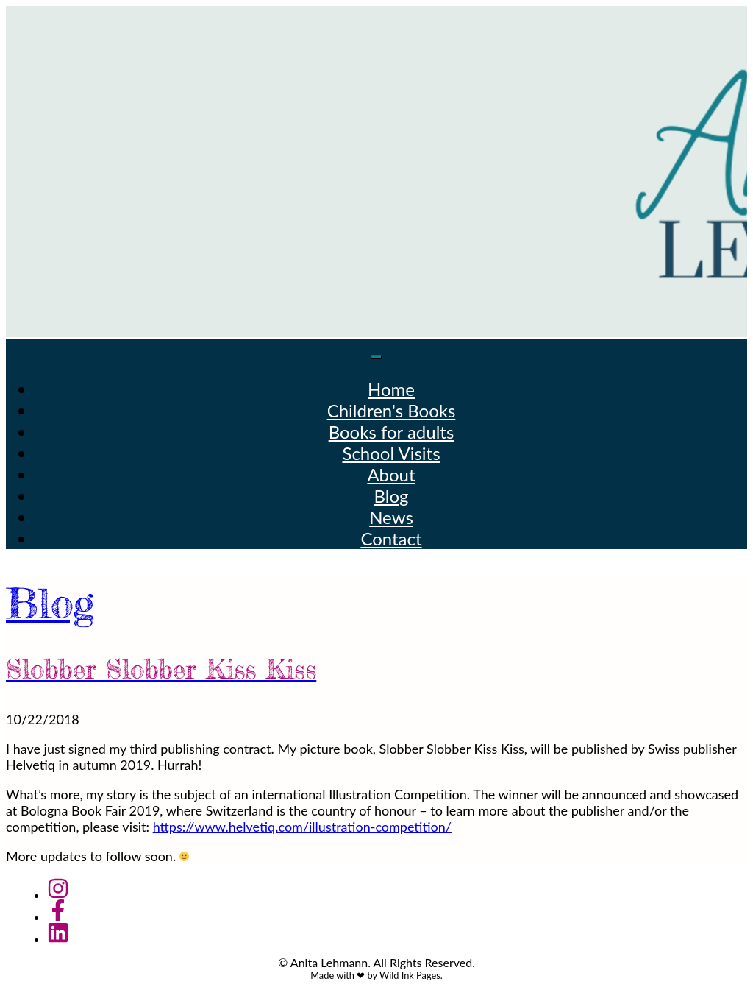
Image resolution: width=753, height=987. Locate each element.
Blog (391, 495)
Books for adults (391, 431)
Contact (390, 538)
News (391, 517)
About (391, 474)
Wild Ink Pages (409, 975)
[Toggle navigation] (376, 357)
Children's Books (391, 410)
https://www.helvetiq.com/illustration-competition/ (302, 826)
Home (391, 389)
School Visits (391, 453)
